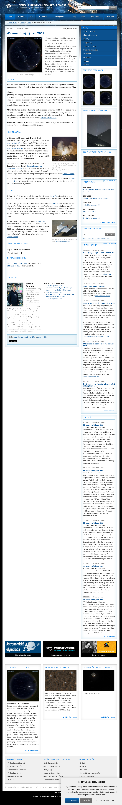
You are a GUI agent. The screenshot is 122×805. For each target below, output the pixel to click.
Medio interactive (49, 796)
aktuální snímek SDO (48, 117)
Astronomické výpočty (52, 766)
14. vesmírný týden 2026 (54, 299)
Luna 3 (55, 203)
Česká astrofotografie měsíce (97, 152)
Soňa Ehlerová (99, 284)
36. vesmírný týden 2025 (93, 566)
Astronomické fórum (51, 780)
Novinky (21, 16)
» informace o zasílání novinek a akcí (96, 238)
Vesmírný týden (42, 337)
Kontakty (110, 16)
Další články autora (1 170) (54, 283)
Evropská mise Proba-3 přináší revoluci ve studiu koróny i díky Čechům (60, 295)
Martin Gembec (24, 28)
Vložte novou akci (110, 181)
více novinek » (109, 411)
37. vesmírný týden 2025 (93, 523)
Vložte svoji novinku (109, 244)
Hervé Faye (54, 196)
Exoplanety (87, 42)
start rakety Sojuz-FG (15, 148)
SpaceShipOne (39, 221)
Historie (86, 64)
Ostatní (86, 61)
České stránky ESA (15, 776)
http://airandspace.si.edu (63, 241)
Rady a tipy (48, 770)
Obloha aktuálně (13, 266)
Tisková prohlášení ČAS (16, 763)
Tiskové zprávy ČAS (15, 766)
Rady (83, 16)
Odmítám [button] (86, 800)
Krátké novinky (90, 245)
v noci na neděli (68, 174)
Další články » (109, 636)
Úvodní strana (12, 23)
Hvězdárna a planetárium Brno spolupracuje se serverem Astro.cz (59, 787)
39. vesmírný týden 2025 (93, 425)
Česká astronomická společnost (21, 787)
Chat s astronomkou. (102, 296)
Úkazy (29, 23)
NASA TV (11, 780)
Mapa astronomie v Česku (53, 776)
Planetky (83, 770)
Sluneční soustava (90, 35)
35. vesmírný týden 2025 (93, 599)
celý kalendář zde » (107, 222)
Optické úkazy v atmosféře (90, 773)
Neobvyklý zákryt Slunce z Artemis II (98, 253)
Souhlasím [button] (72, 800)
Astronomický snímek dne (95, 110)
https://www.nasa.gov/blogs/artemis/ (96, 336)
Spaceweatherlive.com (91, 377)
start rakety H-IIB (13, 143)
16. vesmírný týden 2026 (54, 286)
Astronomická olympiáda (17, 770)
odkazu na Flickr (109, 274)
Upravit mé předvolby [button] (105, 800)
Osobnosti (87, 57)
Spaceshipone (18, 337)
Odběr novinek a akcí (92, 229)
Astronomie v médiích (52, 773)
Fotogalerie (59, 16)
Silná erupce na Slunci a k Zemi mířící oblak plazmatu (99, 385)
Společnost (95, 16)
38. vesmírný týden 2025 (93, 470)
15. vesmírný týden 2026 (54, 292)
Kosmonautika (89, 31)
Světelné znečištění (90, 50)
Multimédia (87, 53)
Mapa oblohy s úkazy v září (17, 263)
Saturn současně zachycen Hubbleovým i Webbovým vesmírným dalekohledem (59, 289)
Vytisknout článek (71, 29)
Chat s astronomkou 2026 (94, 286)
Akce (31, 16)
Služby (73, 16)
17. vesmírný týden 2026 (18, 667)
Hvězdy (86, 39)
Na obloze (43, 16)
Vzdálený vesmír (89, 46)
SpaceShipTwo (12, 237)
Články (10, 16)
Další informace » (32, 751)
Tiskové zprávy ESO (15, 773)
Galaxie (83, 766)
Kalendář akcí (89, 182)
